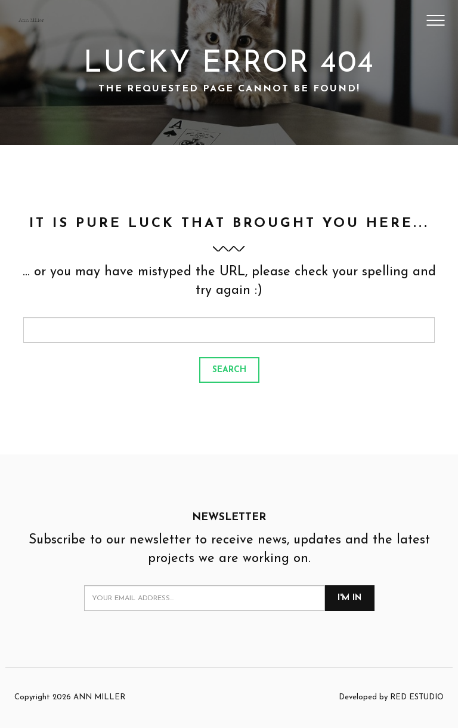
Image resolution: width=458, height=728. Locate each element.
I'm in (349, 598)
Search (229, 369)
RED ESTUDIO (417, 697)
